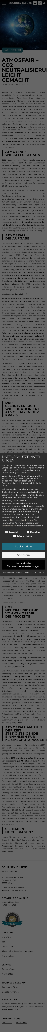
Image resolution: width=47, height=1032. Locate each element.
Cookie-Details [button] (9, 545)
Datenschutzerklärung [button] (24, 545)
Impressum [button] (39, 545)
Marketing (33, 505)
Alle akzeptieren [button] (24, 519)
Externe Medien (22, 509)
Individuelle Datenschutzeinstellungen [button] (23, 538)
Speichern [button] (23, 528)
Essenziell (11, 505)
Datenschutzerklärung (21, 493)
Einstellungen (9, 499)
